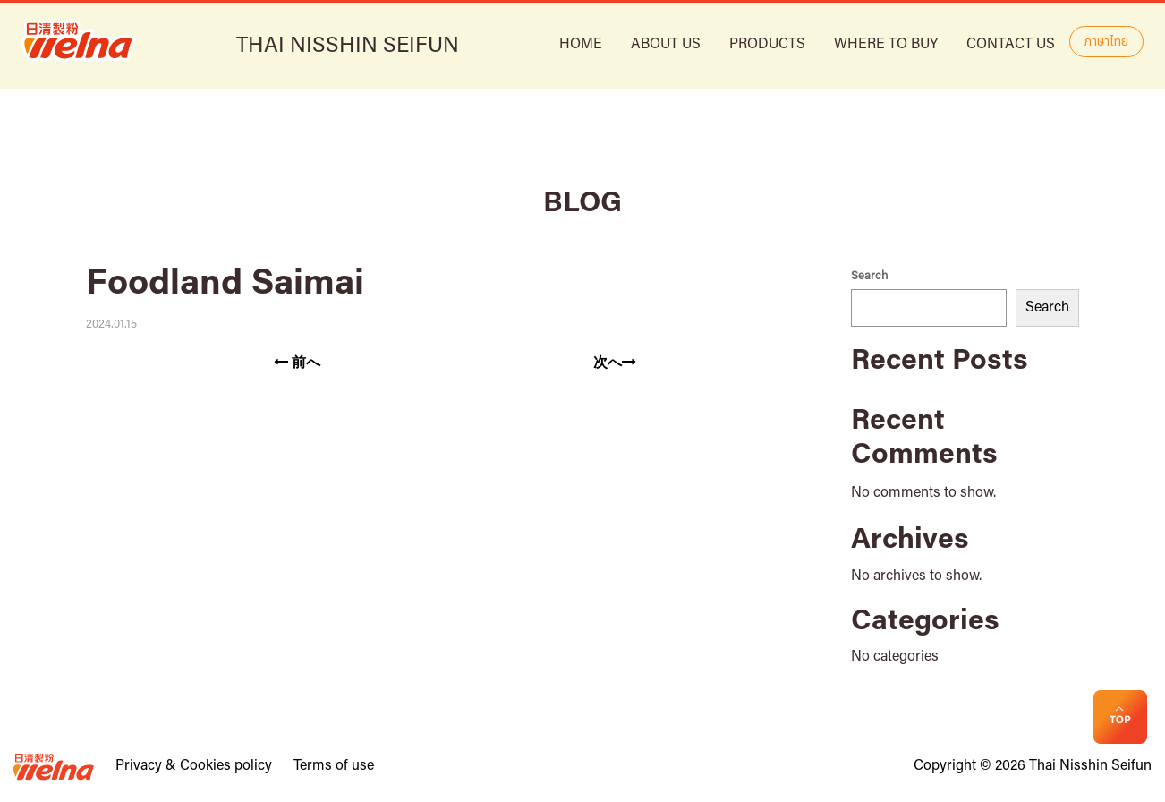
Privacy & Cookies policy (193, 766)
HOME (580, 45)
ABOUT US (666, 45)
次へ (614, 362)
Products (767, 45)
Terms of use (333, 766)
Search (869, 276)
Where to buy (886, 45)
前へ (297, 362)
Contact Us (1010, 45)
